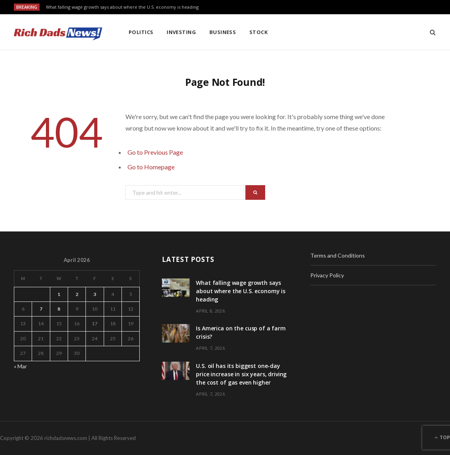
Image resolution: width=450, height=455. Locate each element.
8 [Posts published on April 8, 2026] (58, 309)
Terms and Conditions (337, 255)
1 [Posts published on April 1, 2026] (58, 294)
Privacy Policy (327, 275)
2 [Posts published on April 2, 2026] (77, 294)
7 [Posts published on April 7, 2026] (41, 309)
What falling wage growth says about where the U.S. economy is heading (122, 7)
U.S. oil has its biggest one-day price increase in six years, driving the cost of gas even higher (241, 374)
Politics (141, 32)
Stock (258, 32)
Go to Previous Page (155, 152)
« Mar (20, 366)
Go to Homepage (151, 167)
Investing (181, 32)
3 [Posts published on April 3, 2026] (94, 294)
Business (222, 32)
